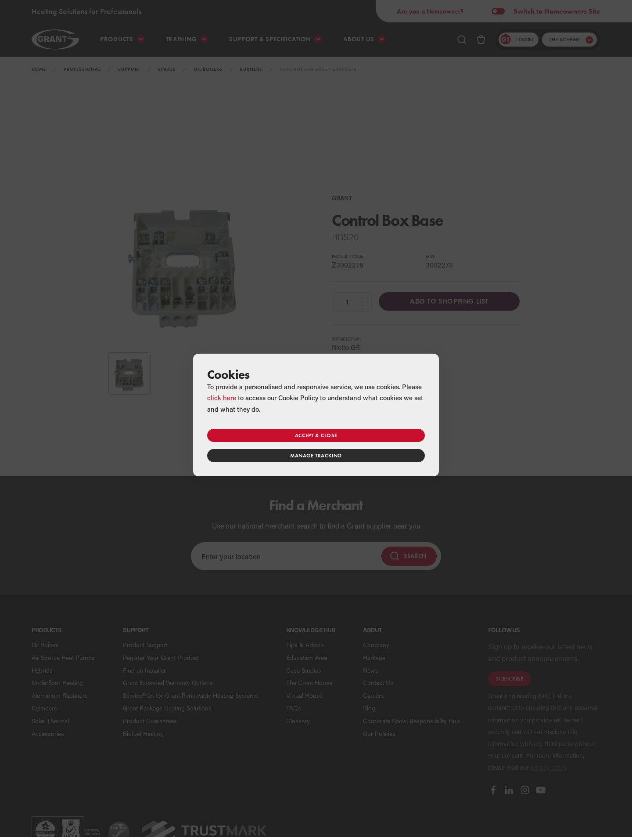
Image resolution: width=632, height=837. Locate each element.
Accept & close (316, 435)
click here (221, 397)
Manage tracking (316, 455)
